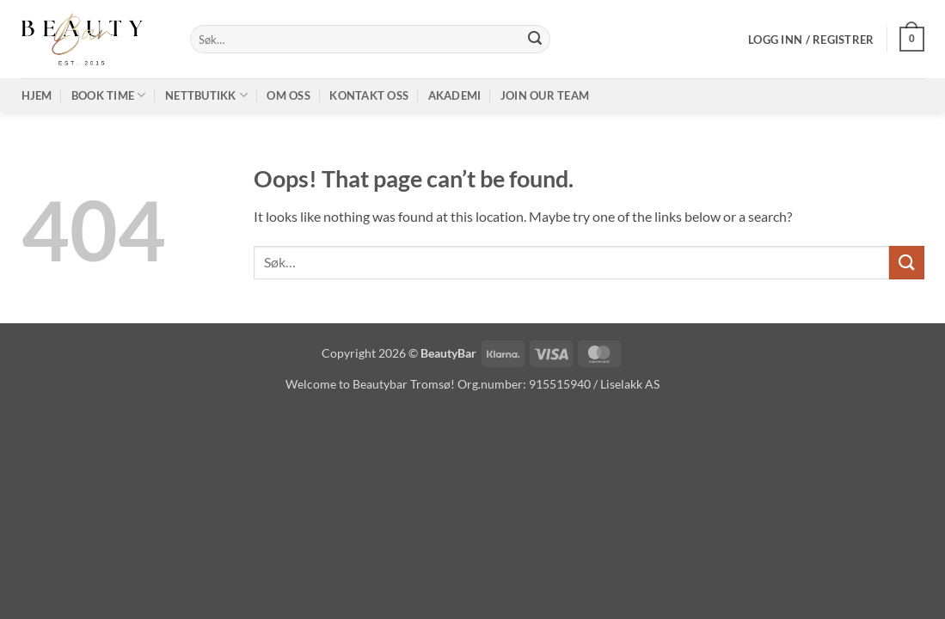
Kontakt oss (368, 95)
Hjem (36, 95)
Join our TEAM (544, 95)
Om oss (288, 95)
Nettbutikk (206, 95)
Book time (108, 95)
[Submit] (534, 39)
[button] (811, 39)
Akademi (455, 95)
